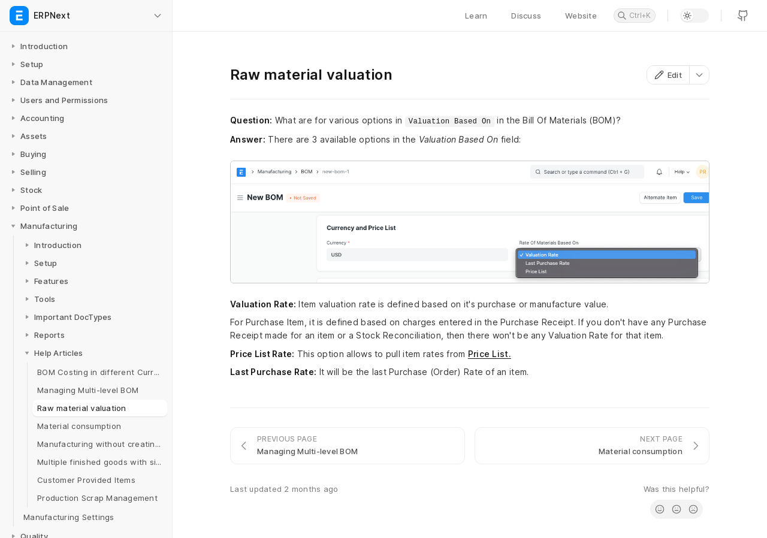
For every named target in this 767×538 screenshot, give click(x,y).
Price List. (489, 354)
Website (581, 15)
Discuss (526, 15)
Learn (476, 15)
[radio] (659, 509)
